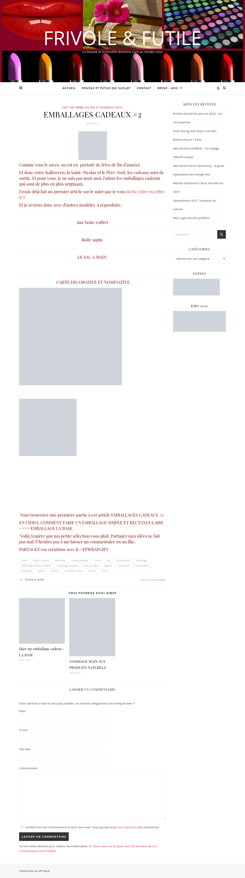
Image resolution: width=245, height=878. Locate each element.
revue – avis (168, 88)
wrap (104, 570)
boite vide (60, 560)
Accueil (69, 88)
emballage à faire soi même (36, 565)
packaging (27, 570)
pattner (55, 570)
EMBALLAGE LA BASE (51, 528)
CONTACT (144, 88)
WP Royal (44, 871)
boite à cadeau (41, 560)
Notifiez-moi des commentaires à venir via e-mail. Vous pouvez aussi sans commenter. (89, 827)
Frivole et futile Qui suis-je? (106, 88)
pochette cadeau (74, 570)
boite (24, 560)
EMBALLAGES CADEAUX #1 (137, 515)
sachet (92, 570)
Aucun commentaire (153, 580)
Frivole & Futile (122, 37)
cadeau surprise (79, 560)
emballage (141, 560)
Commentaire (28, 768)
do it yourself (123, 560)
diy (108, 560)
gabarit (108, 565)
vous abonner (127, 827)
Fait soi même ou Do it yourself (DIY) (92, 107)
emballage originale (67, 565)
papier (41, 570)
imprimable (142, 565)
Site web (24, 749)
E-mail (23, 730)
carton (97, 560)
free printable (91, 565)
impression (124, 565)
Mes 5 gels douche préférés (191, 218)
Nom (22, 711)
